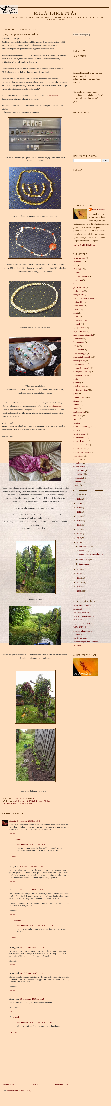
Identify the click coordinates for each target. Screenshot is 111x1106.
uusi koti (77, 459)
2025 (79, 499)
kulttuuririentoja (80, 320)
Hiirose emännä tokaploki (84, 616)
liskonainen (22, 844)
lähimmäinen (78, 342)
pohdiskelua (78, 386)
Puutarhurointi (10, 803)
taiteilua (76, 423)
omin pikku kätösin (81, 371)
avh (75, 265)
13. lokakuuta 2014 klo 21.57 (41, 844)
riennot (76, 401)
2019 (79, 525)
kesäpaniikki (78, 302)
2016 (79, 538)
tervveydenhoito (80, 441)
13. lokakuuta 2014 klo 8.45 (31, 890)
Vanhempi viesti (62, 1085)
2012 (79, 574)
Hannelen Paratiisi (81, 612)
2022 (79, 512)
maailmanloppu (80, 353)
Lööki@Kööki (79, 627)
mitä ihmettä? (55, 13)
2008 (79, 591)
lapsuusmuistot (79, 331)
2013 (79, 569)
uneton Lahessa (80, 448)
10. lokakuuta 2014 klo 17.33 (31, 866)
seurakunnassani (55, 406)
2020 (79, 521)
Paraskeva (77, 634)
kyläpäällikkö (79, 328)
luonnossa (77, 339)
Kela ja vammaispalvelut (83, 298)
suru (75, 419)
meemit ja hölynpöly (82, 357)
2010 (79, 582)
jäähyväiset (78, 295)
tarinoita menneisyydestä (83, 426)
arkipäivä (20, 801)
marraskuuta (84, 546)
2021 (79, 516)
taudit (75, 430)
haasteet (76, 273)
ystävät (76, 485)
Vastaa (12, 833)
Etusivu (35, 1085)
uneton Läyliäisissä (81, 452)
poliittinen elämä (80, 390)
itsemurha (77, 280)
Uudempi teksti (8, 1085)
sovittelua (77, 415)
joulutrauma (78, 291)
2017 (79, 534)
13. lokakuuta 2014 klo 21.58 (41, 925)
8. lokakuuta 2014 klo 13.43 (28, 821)
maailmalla (78, 349)
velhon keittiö (79, 467)
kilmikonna (78, 306)
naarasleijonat (79, 364)
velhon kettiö (79, 470)
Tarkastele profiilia (84, 245)
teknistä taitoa (79, 434)
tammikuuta (84, 564)
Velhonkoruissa (51, 95)
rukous (76, 404)
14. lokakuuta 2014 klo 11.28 (32, 999)
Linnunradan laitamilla (83, 335)
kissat (75, 309)
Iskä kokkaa (78, 620)
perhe (75, 379)
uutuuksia (77, 463)
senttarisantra (79, 412)
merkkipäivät (79, 361)
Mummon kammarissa (82, 631)
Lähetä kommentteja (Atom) (19, 1091)
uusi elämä (77, 456)
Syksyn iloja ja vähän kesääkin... (92, 554)
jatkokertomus (79, 287)
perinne (76, 383)
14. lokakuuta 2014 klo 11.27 (32, 973)
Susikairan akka (80, 638)
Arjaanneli (77, 609)
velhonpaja (26, 803)
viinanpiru (77, 481)
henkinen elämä (34, 801)
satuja (75, 408)
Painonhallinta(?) (80, 375)
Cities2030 (78, 269)
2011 (79, 578)
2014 (79, 542)
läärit (75, 346)
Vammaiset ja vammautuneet (85, 642)
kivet (75, 313)
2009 (79, 587)
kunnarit (76, 324)
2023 (79, 508)
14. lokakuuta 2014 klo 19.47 (41, 1022)
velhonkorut (78, 474)
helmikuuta (84, 559)
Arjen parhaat (79, 258)
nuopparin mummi (81, 368)
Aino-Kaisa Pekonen (82, 605)
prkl (75, 393)
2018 (79, 529)
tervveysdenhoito (80, 445)
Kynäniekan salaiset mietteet (85, 623)
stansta (12, 821)
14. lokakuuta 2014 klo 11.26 (32, 947)
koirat (47, 801)
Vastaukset (17, 839)
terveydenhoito (79, 437)
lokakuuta (83, 551)
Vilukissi (77, 645)
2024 (79, 503)
